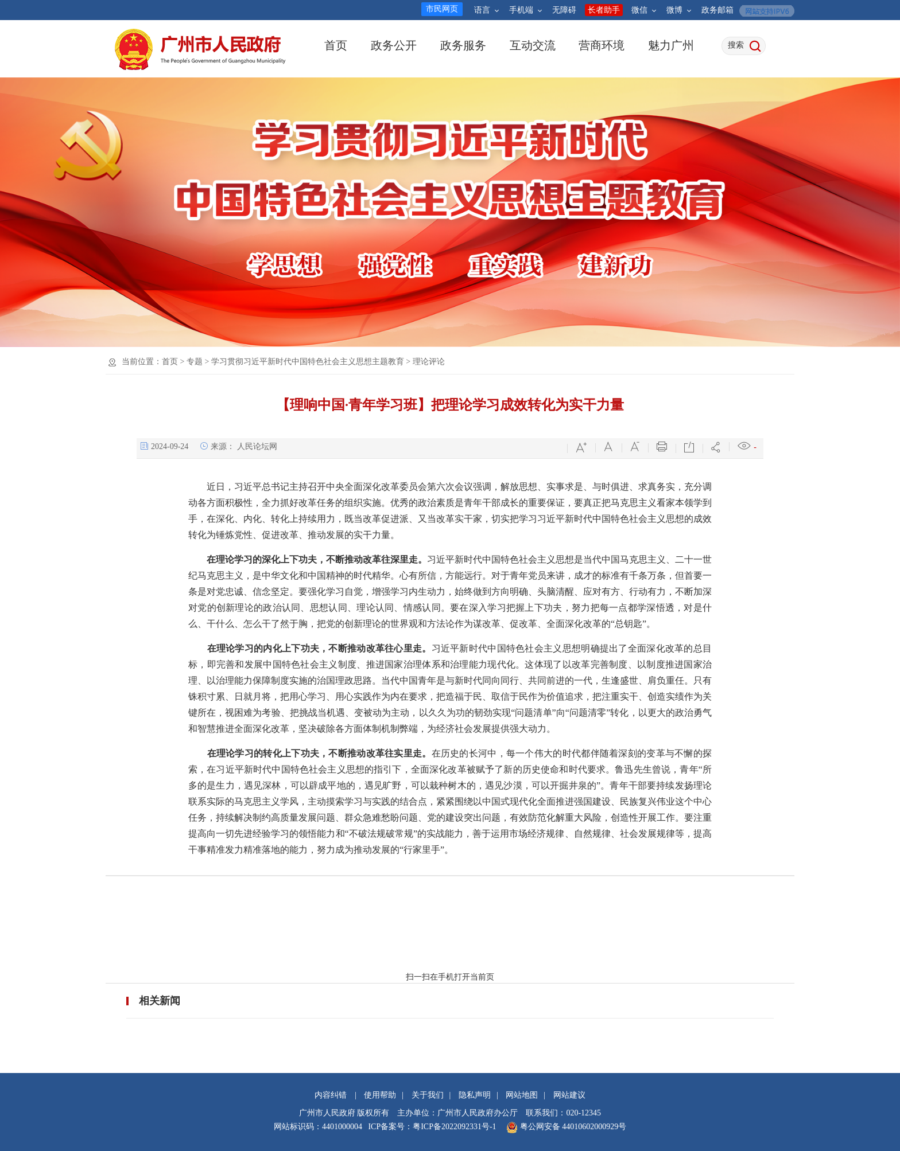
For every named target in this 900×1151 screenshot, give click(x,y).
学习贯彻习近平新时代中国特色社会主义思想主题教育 (307, 361)
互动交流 (532, 45)
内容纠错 (331, 1095)
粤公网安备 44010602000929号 (572, 1126)
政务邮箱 (717, 10)
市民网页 (442, 9)
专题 (195, 361)
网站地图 (522, 1095)
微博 (678, 10)
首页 (335, 45)
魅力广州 (670, 45)
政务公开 (393, 45)
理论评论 (429, 361)
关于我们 (428, 1095)
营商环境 (601, 45)
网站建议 (569, 1095)
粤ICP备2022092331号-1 (454, 1126)
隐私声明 (475, 1095)
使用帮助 (380, 1095)
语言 (486, 10)
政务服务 (463, 45)
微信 (643, 10)
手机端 (525, 10)
